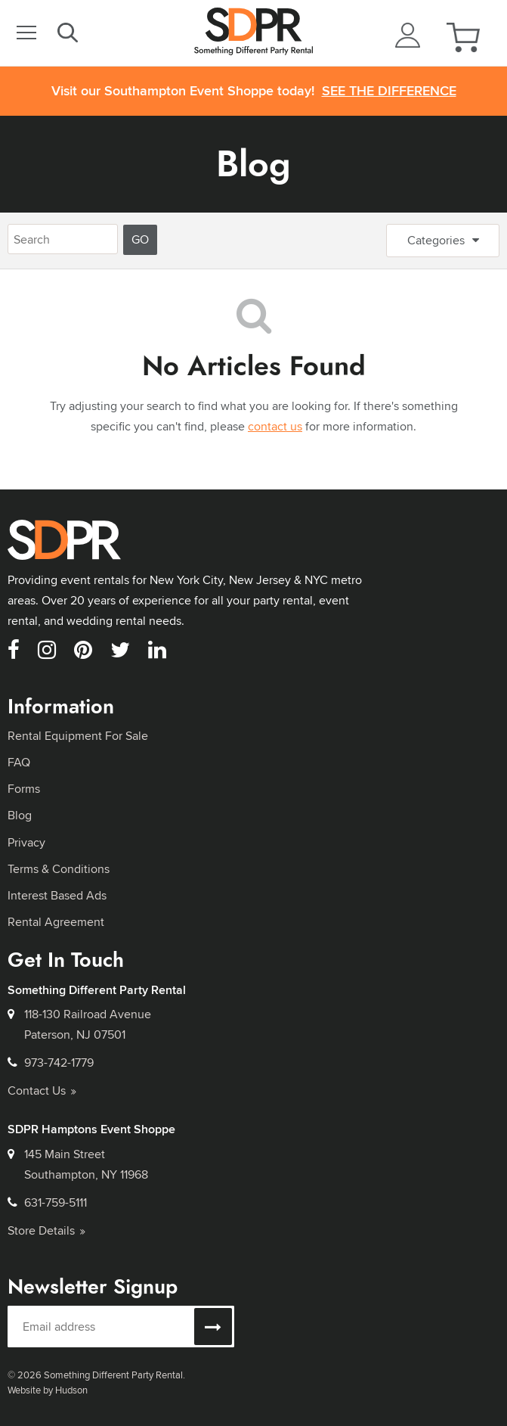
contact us (275, 426)
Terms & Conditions (59, 869)
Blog (253, 164)
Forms (24, 788)
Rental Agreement (56, 921)
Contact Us (42, 1090)
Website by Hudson (48, 1389)
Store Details (46, 1230)
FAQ (19, 762)
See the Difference (389, 91)
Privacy (26, 842)
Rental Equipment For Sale (78, 735)
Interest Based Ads (57, 895)
